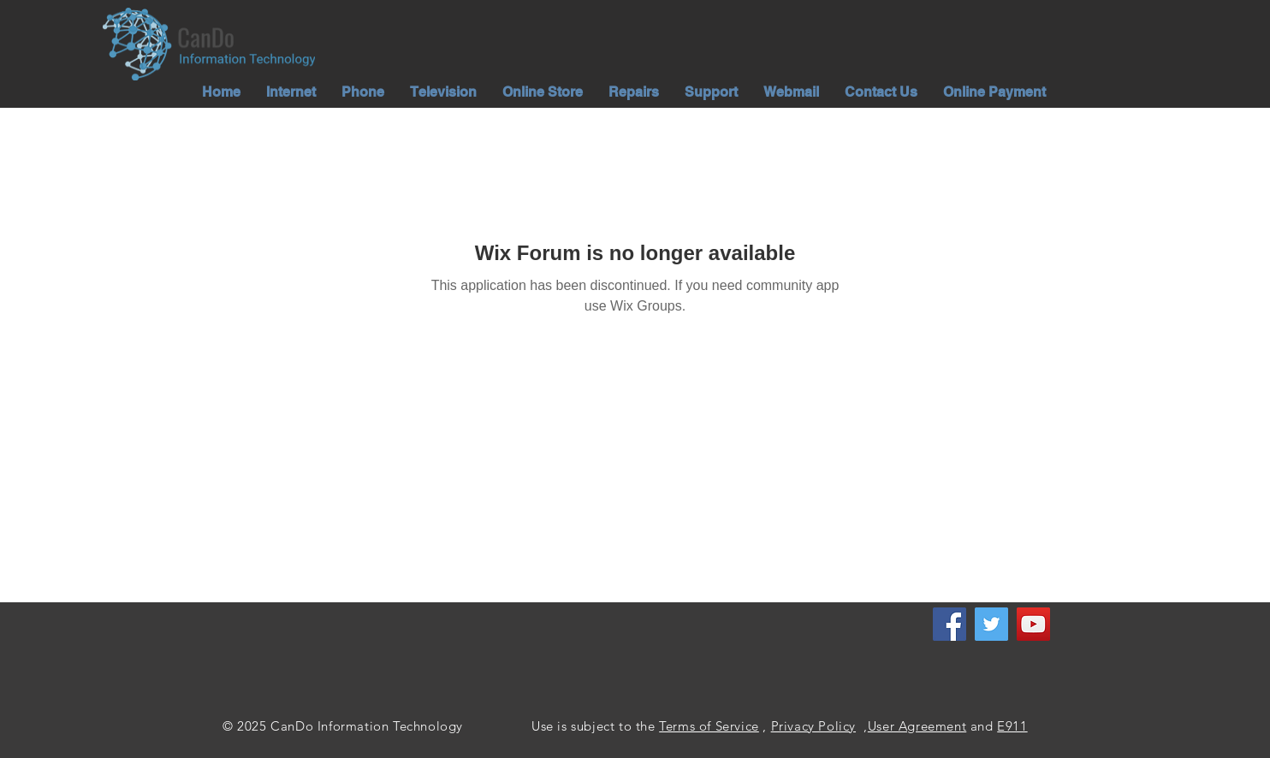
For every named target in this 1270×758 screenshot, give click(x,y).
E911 (1012, 726)
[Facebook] (949, 624)
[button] (291, 92)
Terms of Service (709, 726)
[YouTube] (1033, 624)
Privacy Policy (813, 726)
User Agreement (917, 726)
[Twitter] (991, 624)
